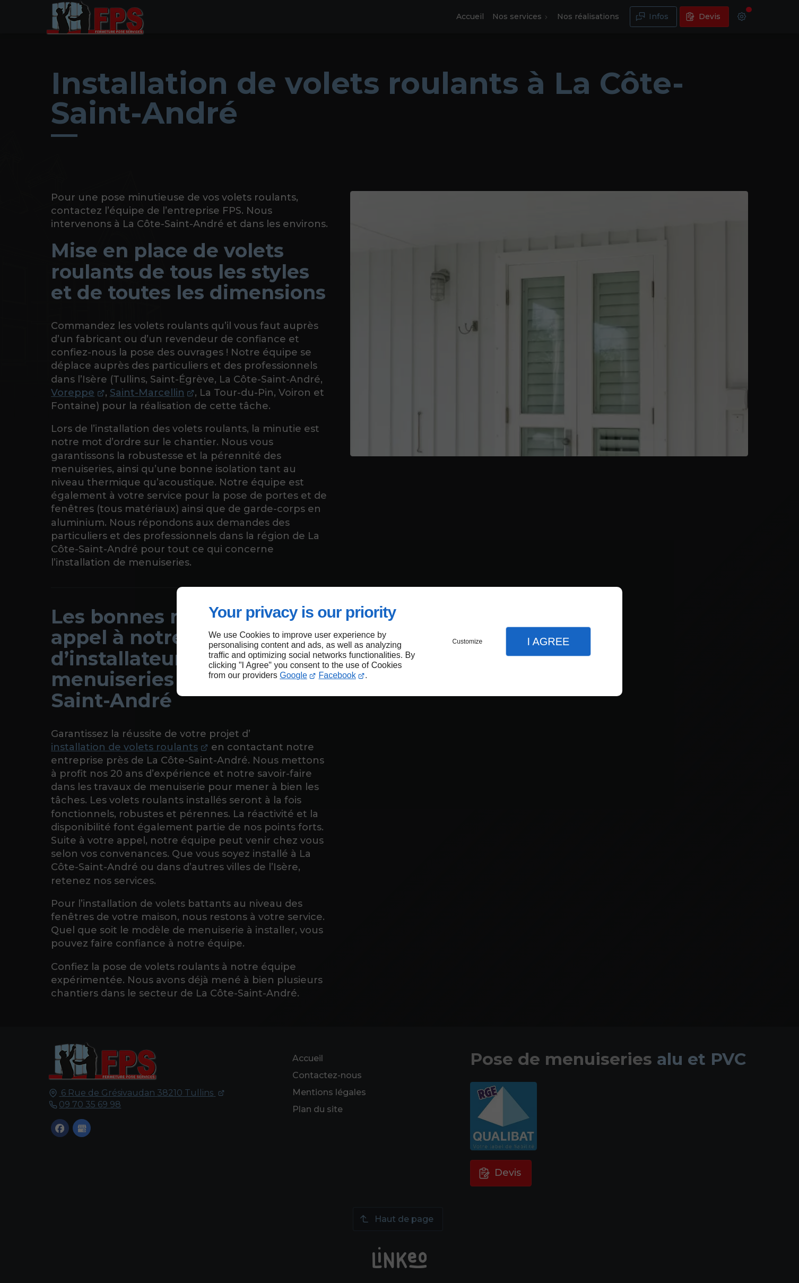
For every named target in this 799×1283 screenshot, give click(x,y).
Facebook (337, 675)
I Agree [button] (548, 641)
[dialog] (399, 642)
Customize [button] (468, 641)
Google (293, 675)
